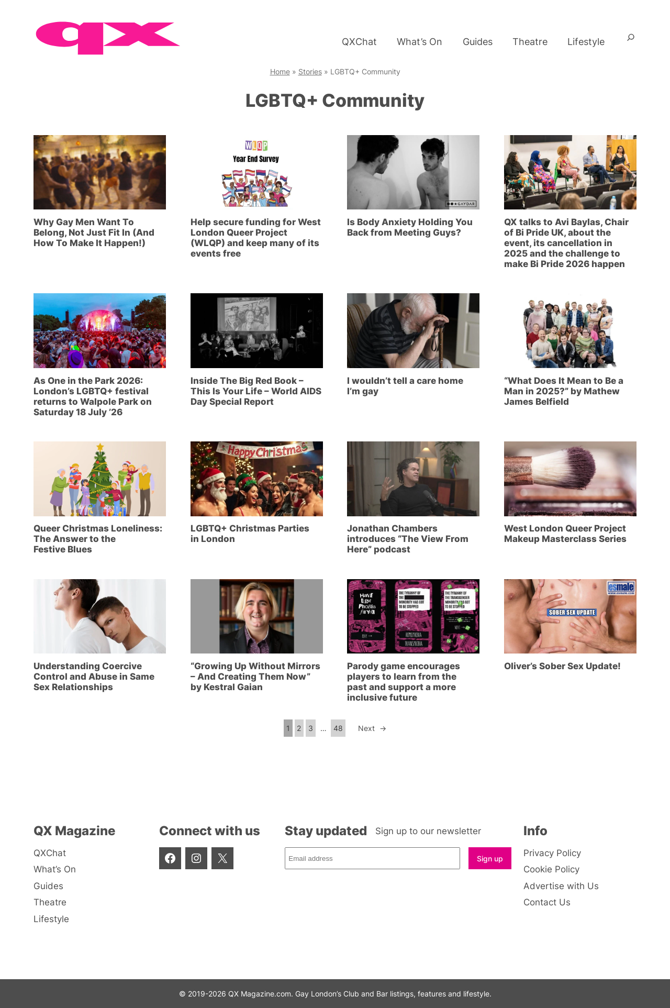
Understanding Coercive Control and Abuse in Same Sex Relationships (94, 676)
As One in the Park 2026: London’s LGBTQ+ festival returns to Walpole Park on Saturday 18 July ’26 (93, 396)
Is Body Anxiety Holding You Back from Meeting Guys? (410, 227)
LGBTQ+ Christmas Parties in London (250, 533)
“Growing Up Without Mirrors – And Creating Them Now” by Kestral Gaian (255, 676)
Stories (310, 71)
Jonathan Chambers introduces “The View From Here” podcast (407, 539)
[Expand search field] (630, 41)
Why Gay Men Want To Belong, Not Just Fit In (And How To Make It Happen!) (94, 232)
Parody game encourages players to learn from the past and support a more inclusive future (403, 682)
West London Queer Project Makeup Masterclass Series (565, 533)
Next (372, 728)
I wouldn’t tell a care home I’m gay (405, 385)
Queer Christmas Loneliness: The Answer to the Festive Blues (98, 539)
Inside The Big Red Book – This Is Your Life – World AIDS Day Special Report (256, 391)
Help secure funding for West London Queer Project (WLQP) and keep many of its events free (256, 238)
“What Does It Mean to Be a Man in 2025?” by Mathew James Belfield (563, 391)
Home (280, 71)
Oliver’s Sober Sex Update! (562, 666)
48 (338, 728)
